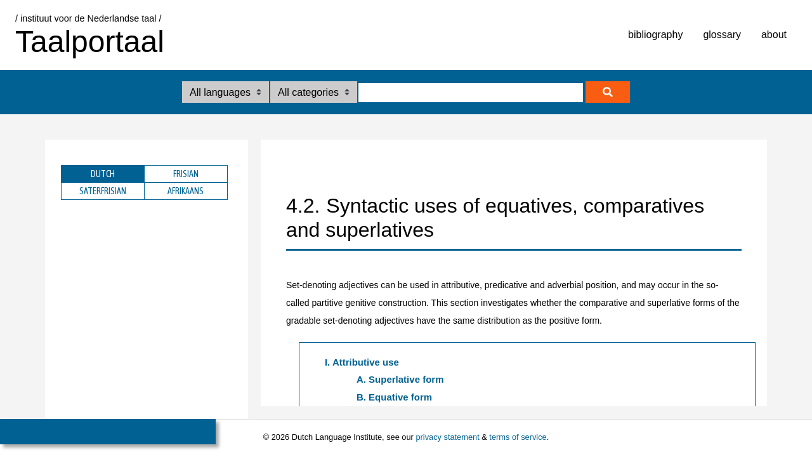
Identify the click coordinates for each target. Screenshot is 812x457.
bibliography (655, 34)
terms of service (517, 437)
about (774, 34)
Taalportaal (89, 41)
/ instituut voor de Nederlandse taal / (88, 18)
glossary (722, 34)
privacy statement (447, 437)
